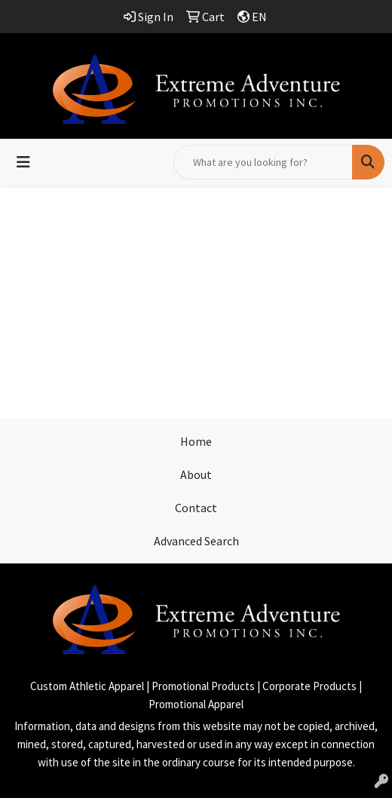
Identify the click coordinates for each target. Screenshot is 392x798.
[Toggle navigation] (23, 162)
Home (196, 441)
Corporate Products (309, 686)
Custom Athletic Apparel (87, 686)
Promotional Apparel (196, 704)
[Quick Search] (263, 162)
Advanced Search (196, 540)
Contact (196, 507)
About (196, 474)
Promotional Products (203, 686)
